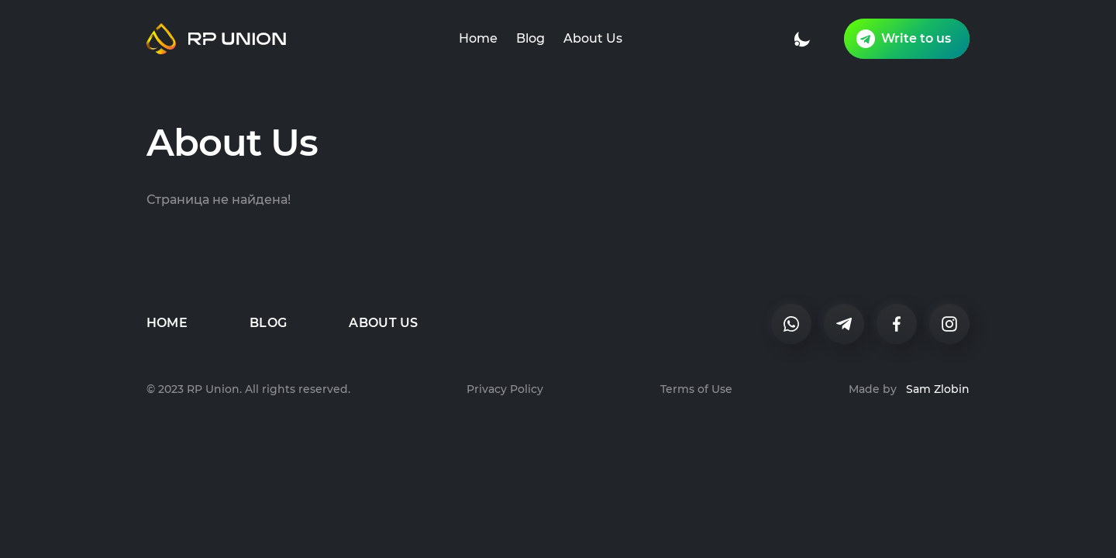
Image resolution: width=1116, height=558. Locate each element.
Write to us (903, 38)
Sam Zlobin (938, 389)
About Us (592, 38)
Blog (530, 38)
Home (478, 38)
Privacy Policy (505, 389)
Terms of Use (696, 389)
